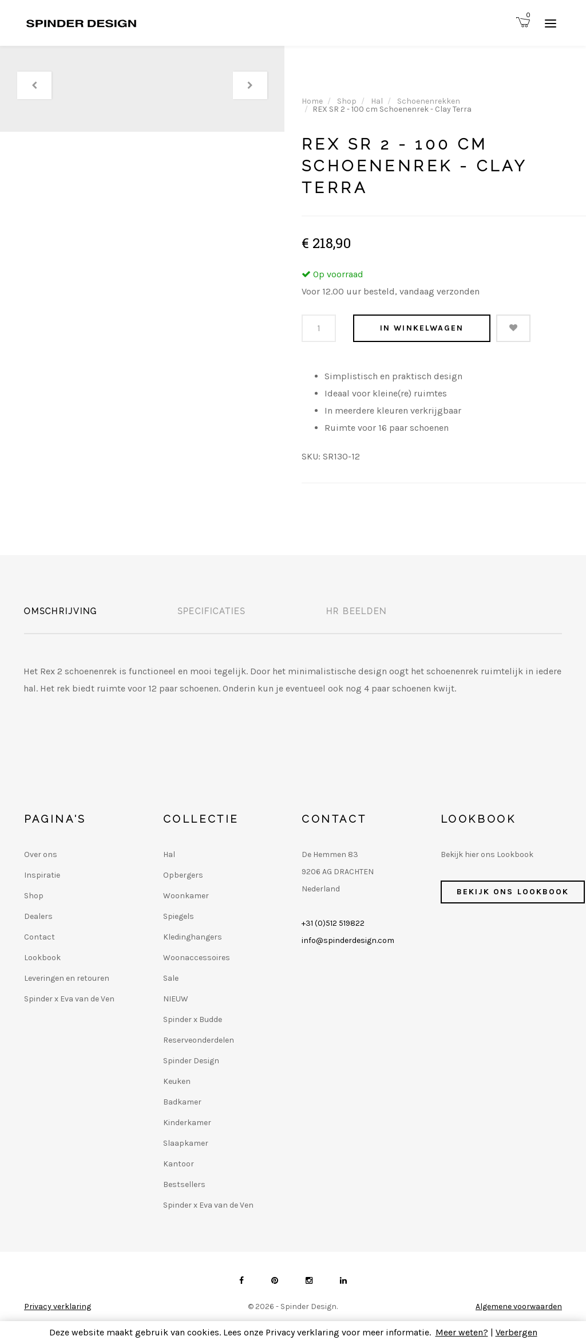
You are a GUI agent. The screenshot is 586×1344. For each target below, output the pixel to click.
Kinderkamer (187, 1122)
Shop (347, 101)
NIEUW (175, 999)
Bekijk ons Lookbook (513, 892)
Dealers (38, 916)
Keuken (177, 1081)
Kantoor (178, 1164)
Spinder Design (191, 1061)
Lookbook (42, 957)
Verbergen (516, 1332)
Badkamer (182, 1102)
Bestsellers (184, 1184)
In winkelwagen (422, 328)
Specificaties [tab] (211, 611)
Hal (377, 101)
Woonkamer (186, 896)
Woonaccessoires (196, 957)
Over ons (40, 854)
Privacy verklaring (57, 1306)
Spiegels (178, 916)
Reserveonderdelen (198, 1040)
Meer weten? (461, 1332)
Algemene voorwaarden (519, 1306)
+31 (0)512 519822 (333, 923)
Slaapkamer (185, 1143)
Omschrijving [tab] (60, 611)
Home (312, 101)
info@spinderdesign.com (348, 940)
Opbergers (183, 875)
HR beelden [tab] (356, 611)
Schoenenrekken (428, 101)
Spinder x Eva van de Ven (69, 999)
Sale (171, 978)
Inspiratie (42, 875)
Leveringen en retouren (66, 978)
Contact (39, 937)
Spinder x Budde (192, 1019)
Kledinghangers (192, 937)
